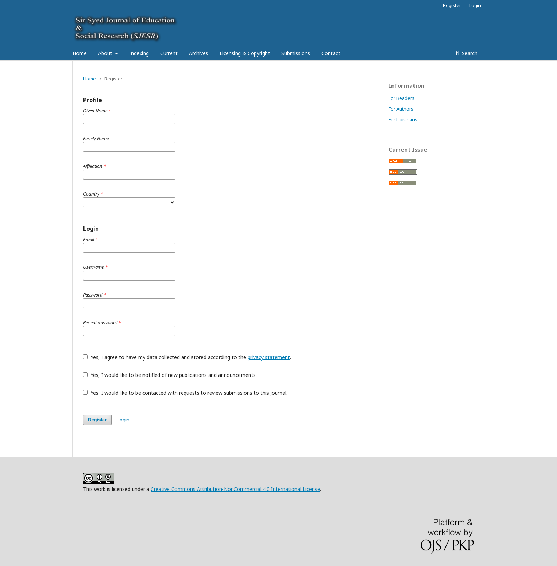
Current (169, 53)
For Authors (401, 109)
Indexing (139, 53)
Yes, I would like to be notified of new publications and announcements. (170, 375)
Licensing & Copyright (245, 53)
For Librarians (403, 119)
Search (468, 53)
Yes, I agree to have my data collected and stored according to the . (187, 357)
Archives (198, 53)
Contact (330, 53)
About (106, 53)
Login (475, 5)
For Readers (402, 98)
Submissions (295, 53)
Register (452, 5)
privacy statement (269, 357)
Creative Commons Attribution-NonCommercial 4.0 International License (235, 489)
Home (79, 53)
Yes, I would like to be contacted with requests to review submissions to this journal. (185, 392)
